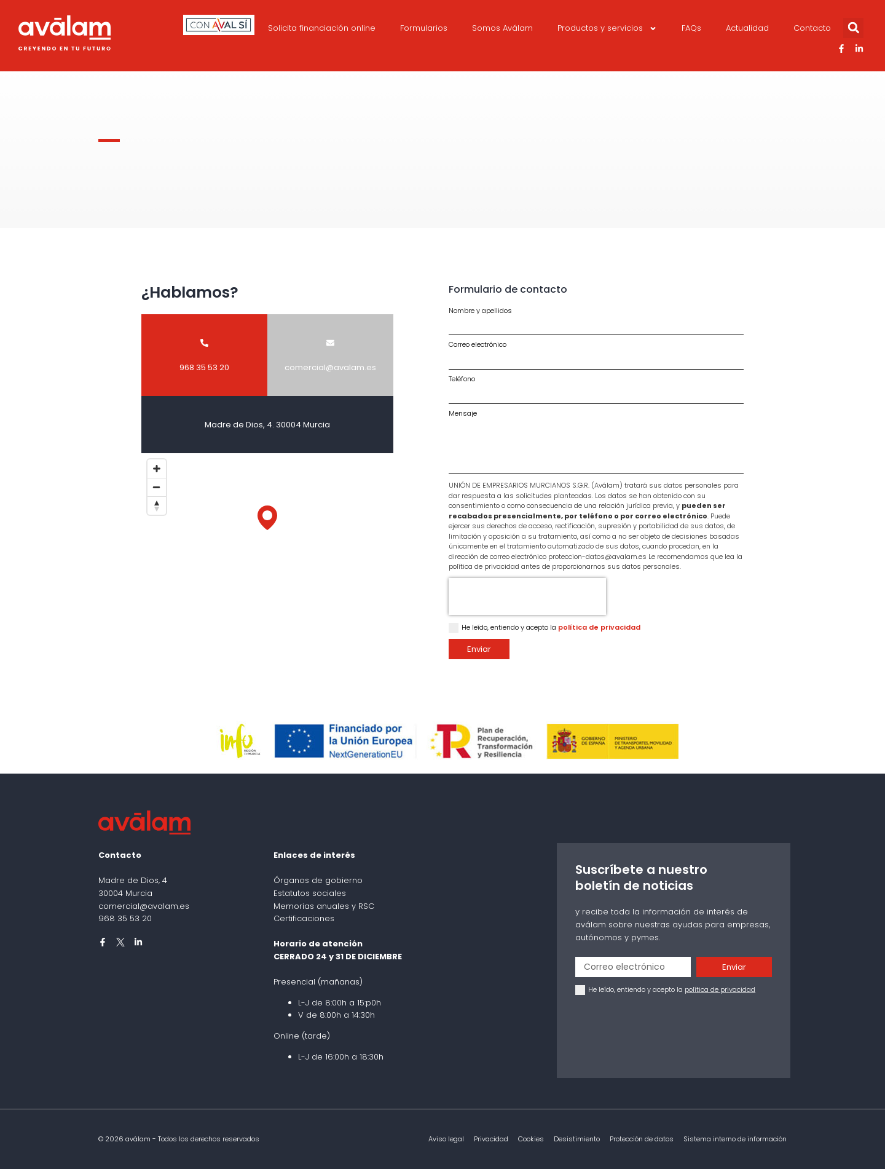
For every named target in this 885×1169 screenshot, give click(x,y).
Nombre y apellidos (480, 310)
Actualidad (747, 28)
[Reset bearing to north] (157, 505)
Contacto (812, 28)
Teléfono (462, 379)
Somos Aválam (502, 28)
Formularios (423, 28)
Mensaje (463, 413)
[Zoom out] (157, 487)
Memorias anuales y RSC (323, 906)
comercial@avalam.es (143, 906)
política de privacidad (599, 627)
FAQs (691, 28)
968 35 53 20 (125, 918)
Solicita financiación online (322, 28)
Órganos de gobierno (318, 880)
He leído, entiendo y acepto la (551, 627)
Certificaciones (303, 918)
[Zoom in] (157, 468)
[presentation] (527, 596)
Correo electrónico (477, 344)
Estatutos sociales (309, 893)
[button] (853, 28)
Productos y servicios (607, 28)
